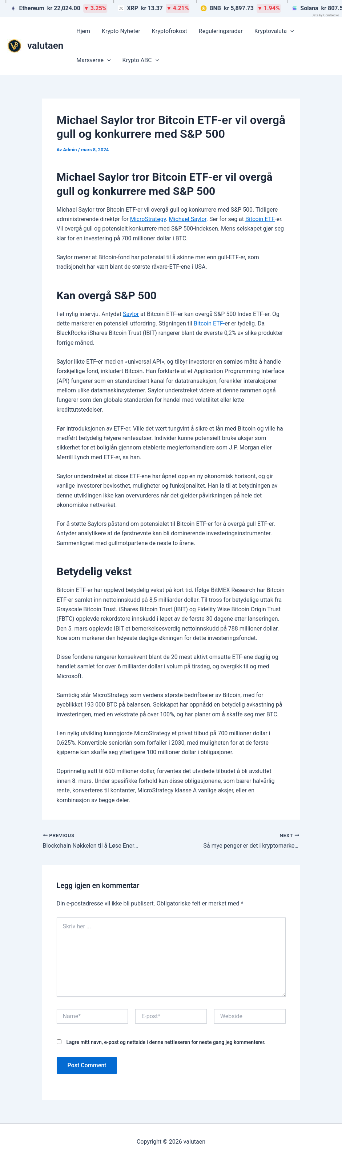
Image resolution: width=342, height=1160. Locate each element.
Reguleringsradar (221, 31)
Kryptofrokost (169, 31)
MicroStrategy (148, 219)
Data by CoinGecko (325, 15)
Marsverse (93, 60)
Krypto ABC (140, 60)
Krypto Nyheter (121, 31)
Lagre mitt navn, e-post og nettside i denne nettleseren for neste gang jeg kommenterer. (165, 1042)
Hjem (83, 31)
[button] (290, 31)
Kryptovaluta (274, 31)
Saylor (131, 314)
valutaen (45, 45)
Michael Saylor (187, 219)
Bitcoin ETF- (209, 323)
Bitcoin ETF (260, 219)
